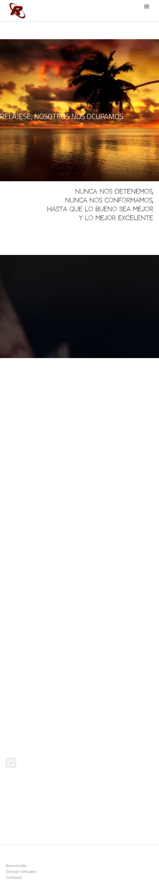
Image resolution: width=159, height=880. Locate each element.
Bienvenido (16, 865)
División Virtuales (21, 871)
